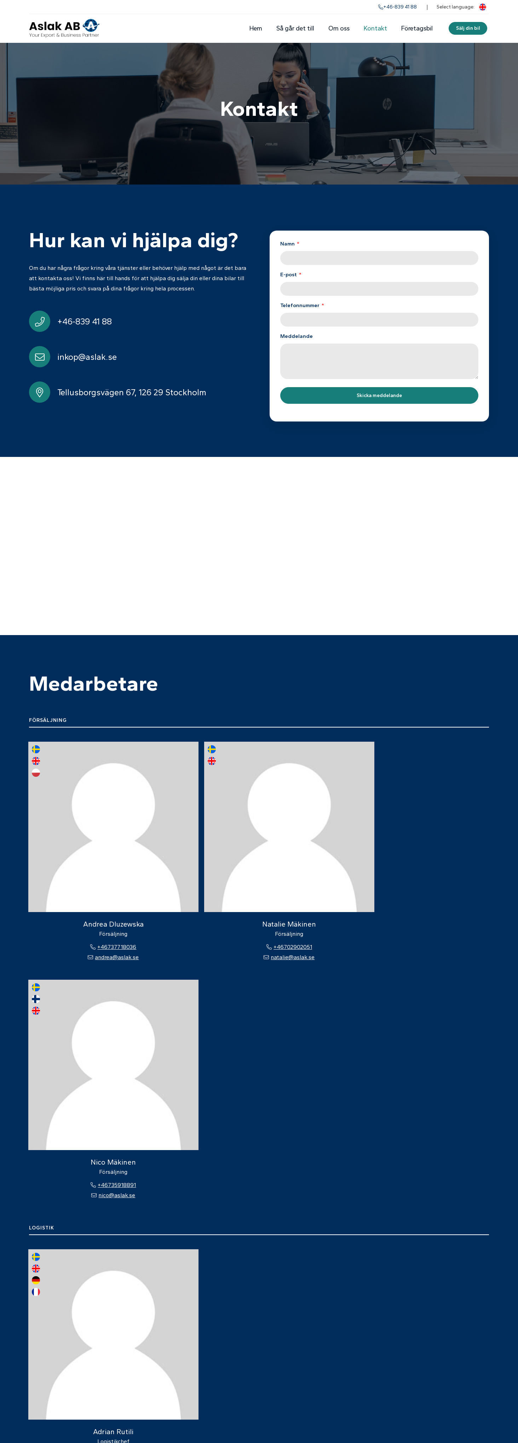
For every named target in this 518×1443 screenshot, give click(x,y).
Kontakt (375, 28)
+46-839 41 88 (397, 7)
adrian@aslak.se (72, 1058)
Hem (255, 28)
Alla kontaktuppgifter (425, 1350)
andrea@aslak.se (72, 873)
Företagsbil (416, 28)
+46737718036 (72, 863)
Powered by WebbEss (459, 1421)
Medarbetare (307, 1339)
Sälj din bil (468, 28)
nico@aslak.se (259, 873)
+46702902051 (166, 863)
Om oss (338, 28)
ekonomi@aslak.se (72, 1233)
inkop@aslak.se (417, 1339)
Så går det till (295, 28)
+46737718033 (72, 1048)
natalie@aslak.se (165, 873)
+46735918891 (259, 863)
